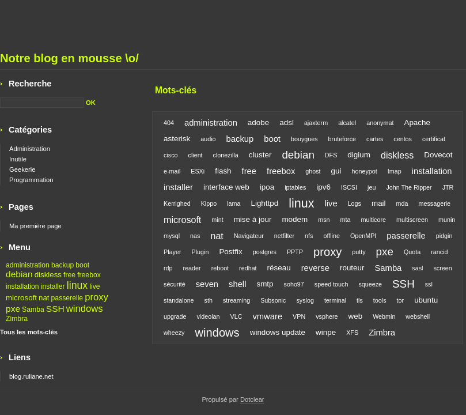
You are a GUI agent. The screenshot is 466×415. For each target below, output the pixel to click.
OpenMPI (363, 235)
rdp (168, 268)
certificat (433, 138)
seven (207, 284)
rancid (439, 251)
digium (358, 154)
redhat (247, 268)
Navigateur (249, 235)
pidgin (444, 235)
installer (178, 187)
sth (208, 300)
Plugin (200, 251)
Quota (412, 251)
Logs (354, 203)
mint (217, 219)
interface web (226, 187)
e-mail (172, 171)
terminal (335, 300)
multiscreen (412, 219)
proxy (327, 252)
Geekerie (22, 169)
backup (240, 139)
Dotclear (252, 399)
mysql (172, 235)
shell (237, 284)
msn (323, 219)
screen (442, 268)
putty (358, 251)
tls (360, 300)
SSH (403, 284)
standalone (179, 300)
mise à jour (253, 219)
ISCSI (349, 187)
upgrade (175, 316)
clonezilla (225, 155)
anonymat (379, 122)
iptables (295, 187)
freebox (281, 171)
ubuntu (426, 300)
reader (192, 268)
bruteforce (342, 138)
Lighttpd (264, 203)
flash (223, 171)
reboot (220, 268)
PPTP (295, 251)
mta (345, 219)
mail (379, 203)
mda (402, 203)
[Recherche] (42, 102)
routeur (352, 267)
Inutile (17, 159)
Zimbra (382, 332)
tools (380, 300)
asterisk (177, 138)
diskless (397, 155)
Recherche (30, 83)
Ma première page (35, 225)
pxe (384, 252)
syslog (304, 300)
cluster (260, 154)
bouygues (304, 138)
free (249, 171)
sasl (417, 268)
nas (195, 235)
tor (400, 300)
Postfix (230, 251)
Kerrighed (177, 203)
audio (207, 138)
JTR (448, 187)
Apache (417, 122)
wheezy (174, 332)
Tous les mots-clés (29, 332)
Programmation (31, 179)
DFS (331, 155)
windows (217, 332)
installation (432, 171)
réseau (279, 267)
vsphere (327, 316)
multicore (373, 219)
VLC (236, 316)
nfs (309, 235)
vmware (267, 316)
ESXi (197, 171)
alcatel (347, 122)
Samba (388, 268)
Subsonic (273, 300)
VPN (299, 316)
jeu (372, 187)
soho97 (294, 284)
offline (331, 235)
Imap (394, 171)
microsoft (182, 219)
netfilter (284, 235)
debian (298, 155)
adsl (286, 122)
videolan (207, 316)
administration (210, 122)
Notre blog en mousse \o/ (69, 58)
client (195, 155)
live (330, 203)
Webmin (384, 316)
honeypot (364, 171)
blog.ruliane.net (31, 376)
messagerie (435, 203)
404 (169, 122)
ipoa (267, 187)
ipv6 (323, 187)
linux (301, 203)
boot (272, 139)
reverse (315, 268)
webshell (418, 316)
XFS (352, 332)
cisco (171, 155)
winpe (326, 332)
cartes (374, 138)
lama (233, 203)
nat (216, 236)
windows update (277, 332)
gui (336, 171)
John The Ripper (408, 187)
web (355, 316)
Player (172, 251)
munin (446, 219)
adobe (258, 122)
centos (402, 138)
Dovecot (438, 154)
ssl (429, 284)
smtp (264, 284)
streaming (236, 300)
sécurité (174, 284)
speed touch (331, 284)
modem (295, 219)
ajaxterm (316, 122)
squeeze (370, 284)
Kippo (209, 203)
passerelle (406, 235)
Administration (29, 148)
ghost (312, 171)
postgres (264, 251)
